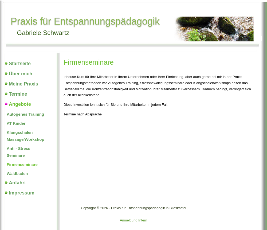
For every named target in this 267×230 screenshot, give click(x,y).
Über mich (20, 73)
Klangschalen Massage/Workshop (25, 136)
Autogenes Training (25, 114)
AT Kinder (16, 123)
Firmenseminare (22, 164)
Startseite (20, 63)
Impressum (21, 193)
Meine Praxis (23, 84)
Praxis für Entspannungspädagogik (85, 21)
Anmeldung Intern (133, 220)
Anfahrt (17, 182)
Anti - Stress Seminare (18, 152)
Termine (18, 94)
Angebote (20, 104)
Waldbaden (17, 173)
